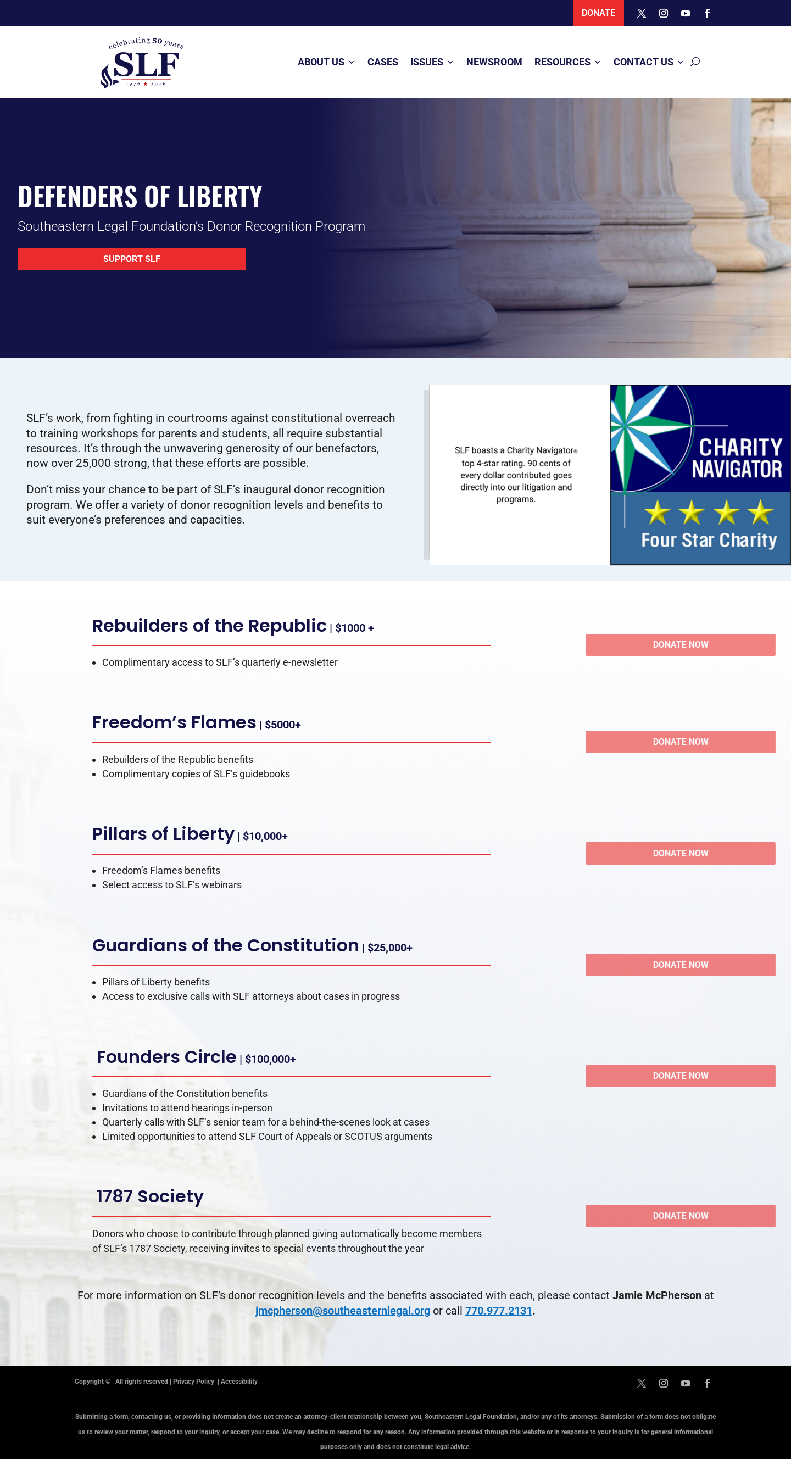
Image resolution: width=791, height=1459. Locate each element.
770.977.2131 (498, 1310)
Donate (598, 13)
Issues (426, 62)
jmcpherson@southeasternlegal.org (342, 1310)
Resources (562, 62)
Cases (382, 62)
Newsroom (494, 62)
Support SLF (131, 259)
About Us (321, 62)
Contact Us (643, 62)
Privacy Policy (194, 1381)
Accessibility (239, 1381)
